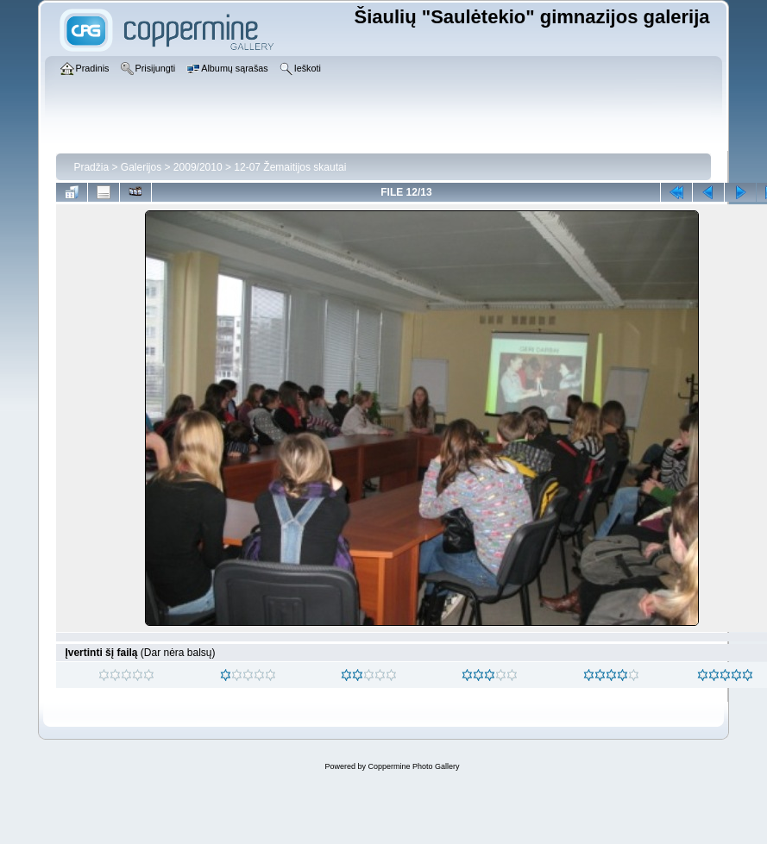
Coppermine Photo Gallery (413, 766)
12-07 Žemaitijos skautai (290, 167)
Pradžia (91, 167)
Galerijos (141, 167)
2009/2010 (198, 167)
